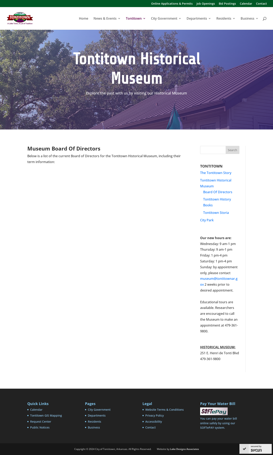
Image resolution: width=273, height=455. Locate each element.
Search (232, 150)
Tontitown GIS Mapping (46, 415)
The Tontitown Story (215, 173)
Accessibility (153, 421)
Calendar (246, 3)
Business (247, 19)
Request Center (40, 421)
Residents (223, 19)
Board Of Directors (217, 192)
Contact (261, 3)
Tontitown (134, 19)
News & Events (105, 19)
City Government (164, 19)
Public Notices (40, 427)
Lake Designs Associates (184, 449)
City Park (207, 220)
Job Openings (206, 3)
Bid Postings (227, 3)
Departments (197, 19)
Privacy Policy (154, 415)
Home (83, 19)
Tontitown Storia (216, 212)
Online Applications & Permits (172, 3)
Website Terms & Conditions (164, 410)
